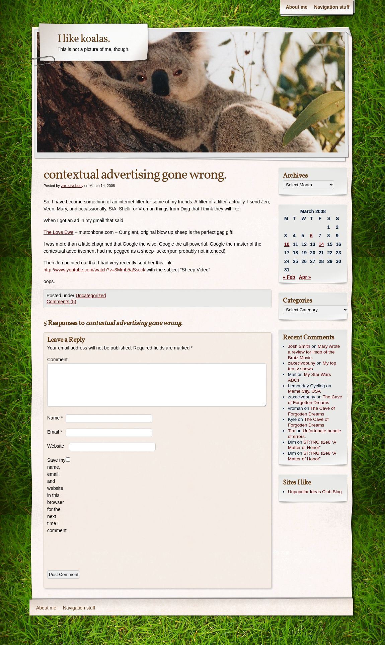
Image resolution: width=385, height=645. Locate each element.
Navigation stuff (332, 7)
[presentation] (98, 550)
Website (55, 446)
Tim (291, 430)
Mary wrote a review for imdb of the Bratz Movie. (314, 352)
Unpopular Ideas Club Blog (315, 491)
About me (297, 7)
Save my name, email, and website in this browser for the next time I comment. (56, 495)
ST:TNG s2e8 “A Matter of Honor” (312, 445)
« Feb (289, 277)
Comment (56, 359)
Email (54, 432)
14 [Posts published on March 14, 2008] (321, 244)
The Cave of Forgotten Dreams (315, 399)
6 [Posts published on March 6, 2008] (311, 235)
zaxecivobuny (72, 186)
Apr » (305, 277)
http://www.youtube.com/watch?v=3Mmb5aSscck (94, 269)
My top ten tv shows (312, 366)
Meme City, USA (304, 391)
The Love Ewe (59, 232)
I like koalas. (84, 39)
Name (55, 418)
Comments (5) (61, 301)
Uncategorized (91, 295)
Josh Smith (299, 346)
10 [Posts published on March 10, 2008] (287, 244)
